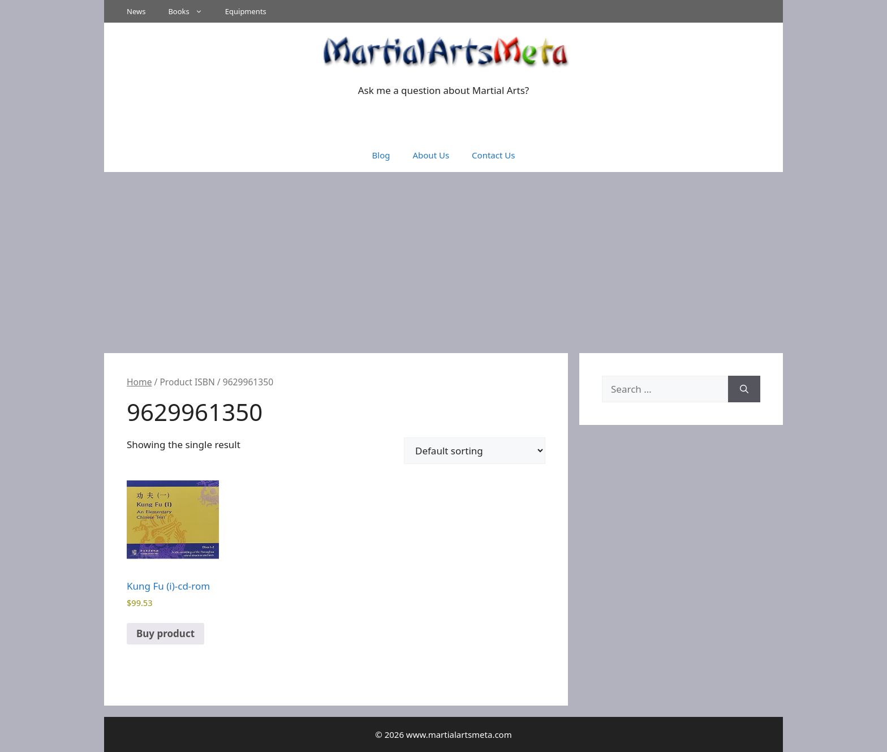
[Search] (744, 389)
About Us (430, 155)
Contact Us (493, 155)
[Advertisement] (443, 257)
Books (190, 11)
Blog (381, 155)
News (136, 11)
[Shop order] (474, 450)
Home (139, 382)
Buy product (165, 633)
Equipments (245, 11)
